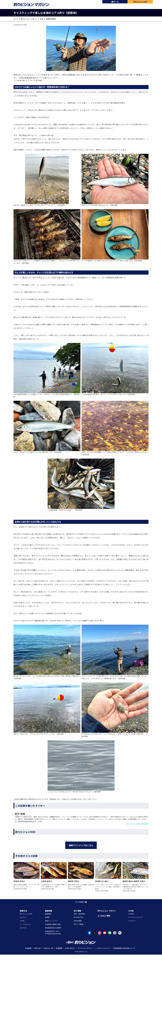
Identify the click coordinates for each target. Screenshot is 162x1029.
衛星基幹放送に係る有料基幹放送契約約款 (53, 1007)
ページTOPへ (81, 976)
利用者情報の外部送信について (124, 1022)
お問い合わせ (70, 1022)
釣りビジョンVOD (26, 988)
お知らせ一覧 (48, 1022)
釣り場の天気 (78, 992)
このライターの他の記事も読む (137, 824)
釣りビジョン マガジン (29, 19)
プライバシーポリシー (85, 1022)
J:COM (22, 995)
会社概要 (28, 1022)
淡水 (41, 19)
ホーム (115, 1)
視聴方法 (23, 985)
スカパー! (23, 992)
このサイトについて (103, 1022)
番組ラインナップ (51, 995)
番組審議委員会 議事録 (53, 1002)
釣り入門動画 (78, 999)
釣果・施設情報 (79, 988)
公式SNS (131, 988)
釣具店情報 (78, 995)
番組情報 (48, 985)
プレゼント (132, 995)
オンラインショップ (135, 992)
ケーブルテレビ (25, 999)
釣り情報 (77, 985)
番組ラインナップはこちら (81, 901)
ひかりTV (23, 1002)
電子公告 (37, 1022)
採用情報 (59, 1022)
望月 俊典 (38, 80)
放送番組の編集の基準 (53, 999)
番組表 (47, 992)
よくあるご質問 (104, 990)
